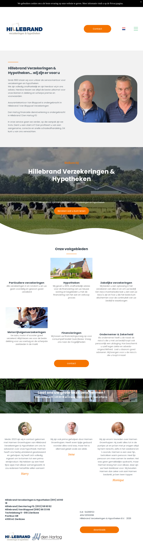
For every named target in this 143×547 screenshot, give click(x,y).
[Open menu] (136, 29)
